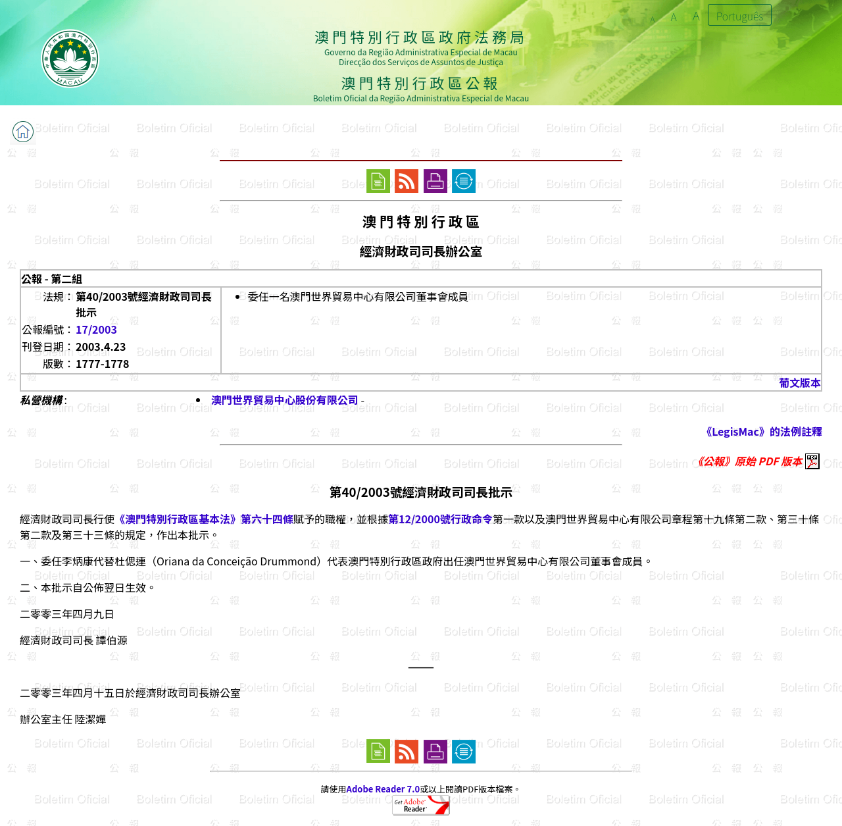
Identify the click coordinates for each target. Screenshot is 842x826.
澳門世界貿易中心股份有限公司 (285, 399)
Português (740, 16)
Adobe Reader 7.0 (383, 789)
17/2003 (96, 329)
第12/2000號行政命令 (440, 519)
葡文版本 (800, 382)
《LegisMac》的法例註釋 (761, 431)
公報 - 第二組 (51, 278)
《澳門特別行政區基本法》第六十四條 (203, 519)
